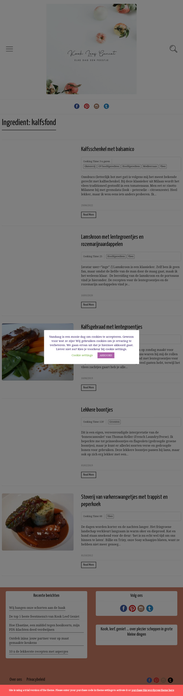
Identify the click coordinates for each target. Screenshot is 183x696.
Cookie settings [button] (82, 355)
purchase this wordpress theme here (153, 690)
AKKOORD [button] (106, 355)
